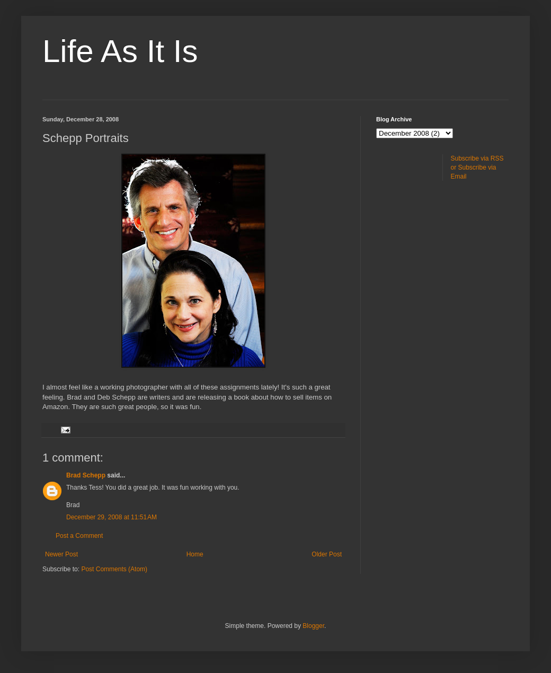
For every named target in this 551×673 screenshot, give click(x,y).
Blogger (313, 626)
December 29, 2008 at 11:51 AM (111, 517)
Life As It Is (120, 51)
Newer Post (61, 554)
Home (194, 554)
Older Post (327, 554)
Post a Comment (79, 535)
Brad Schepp (85, 475)
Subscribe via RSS (477, 158)
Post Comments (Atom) (114, 569)
